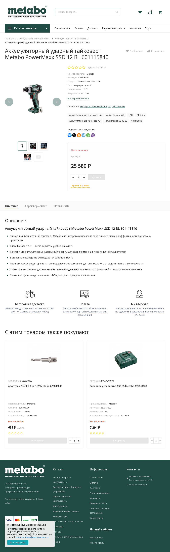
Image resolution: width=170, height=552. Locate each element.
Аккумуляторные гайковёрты (70, 39)
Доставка (92, 28)
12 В (130, 114)
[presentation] (9, 104)
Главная (9, 39)
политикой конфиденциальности (32, 537)
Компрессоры (60, 515)
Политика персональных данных (20, 498)
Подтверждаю (17, 542)
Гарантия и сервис (114, 28)
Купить (96, 177)
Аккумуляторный (115, 114)
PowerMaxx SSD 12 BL (116, 120)
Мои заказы (96, 537)
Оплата (79, 28)
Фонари (57, 531)
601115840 (136, 120)
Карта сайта (96, 517)
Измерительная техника (66, 510)
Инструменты (60, 505)
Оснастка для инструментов (68, 536)
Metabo (141, 114)
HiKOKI (56, 541)
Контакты (135, 28)
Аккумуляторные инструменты (34, 39)
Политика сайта (98, 503)
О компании (63, 28)
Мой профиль (97, 542)
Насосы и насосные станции (68, 521)
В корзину (37, 440)
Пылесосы (58, 526)
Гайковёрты (118, 106)
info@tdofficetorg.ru (138, 484)
